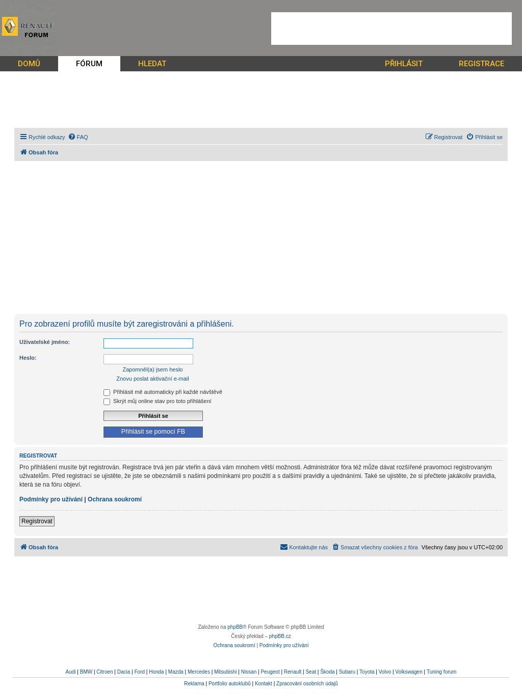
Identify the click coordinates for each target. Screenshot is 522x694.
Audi (71, 672)
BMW (86, 672)
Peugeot (269, 672)
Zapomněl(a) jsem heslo (153, 369)
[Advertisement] (391, 28)
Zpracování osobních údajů (307, 683)
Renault (292, 672)
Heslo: (28, 358)
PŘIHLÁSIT (404, 63)
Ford (139, 672)
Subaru (347, 672)
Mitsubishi (225, 672)
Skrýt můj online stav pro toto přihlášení (157, 401)
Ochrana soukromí (115, 499)
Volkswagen (408, 672)
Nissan (249, 672)
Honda (156, 672)
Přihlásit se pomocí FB (153, 431)
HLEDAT (152, 63)
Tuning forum (442, 672)
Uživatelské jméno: (44, 342)
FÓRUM (89, 63)
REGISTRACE (481, 63)
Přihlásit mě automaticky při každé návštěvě (162, 392)
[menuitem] (78, 137)
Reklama (194, 683)
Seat (310, 672)
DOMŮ (29, 63)
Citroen (104, 672)
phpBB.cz (280, 636)
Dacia (123, 672)
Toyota (366, 672)
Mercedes (199, 672)
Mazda (176, 672)
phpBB (235, 627)
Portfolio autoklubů (229, 683)
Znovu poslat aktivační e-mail (152, 379)
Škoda (327, 672)
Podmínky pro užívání (51, 499)
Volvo (385, 672)
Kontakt (263, 683)
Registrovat (37, 521)
